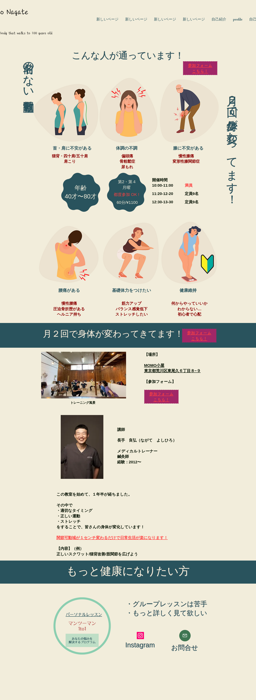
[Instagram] (140, 635)
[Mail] (185, 635)
